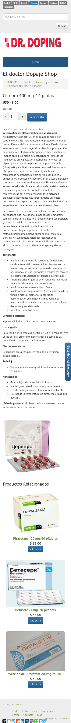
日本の (63, 3)
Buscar (62, 26)
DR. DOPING (17, 704)
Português (8, 7)
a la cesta (37, 117)
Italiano (53, 3)
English (7, 3)
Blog (39, 715)
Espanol (33, 3)
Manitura (63, 718)
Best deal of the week (68, 361)
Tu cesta (15, 715)
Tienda (14, 711)
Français (43, 3)
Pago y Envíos (48, 711)
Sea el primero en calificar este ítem (23, 129)
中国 (15, 3)
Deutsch (24, 3)
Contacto (28, 715)
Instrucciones (29, 711)
